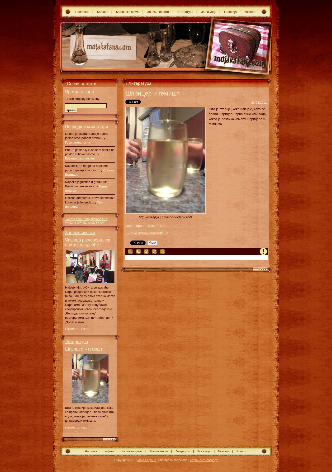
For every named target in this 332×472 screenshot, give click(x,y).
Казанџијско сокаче (80, 158)
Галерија (230, 12)
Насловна (82, 12)
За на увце (208, 12)
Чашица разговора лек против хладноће (87, 242)
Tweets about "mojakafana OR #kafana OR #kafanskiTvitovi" (86, 220)
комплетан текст (77, 329)
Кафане (102, 12)
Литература (185, 12)
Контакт (250, 12)
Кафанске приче (128, 12)
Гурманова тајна (77, 142)
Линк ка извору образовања (146, 233)
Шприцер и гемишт (84, 349)
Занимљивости (158, 12)
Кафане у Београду (204, 460)
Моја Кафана (147, 460)
